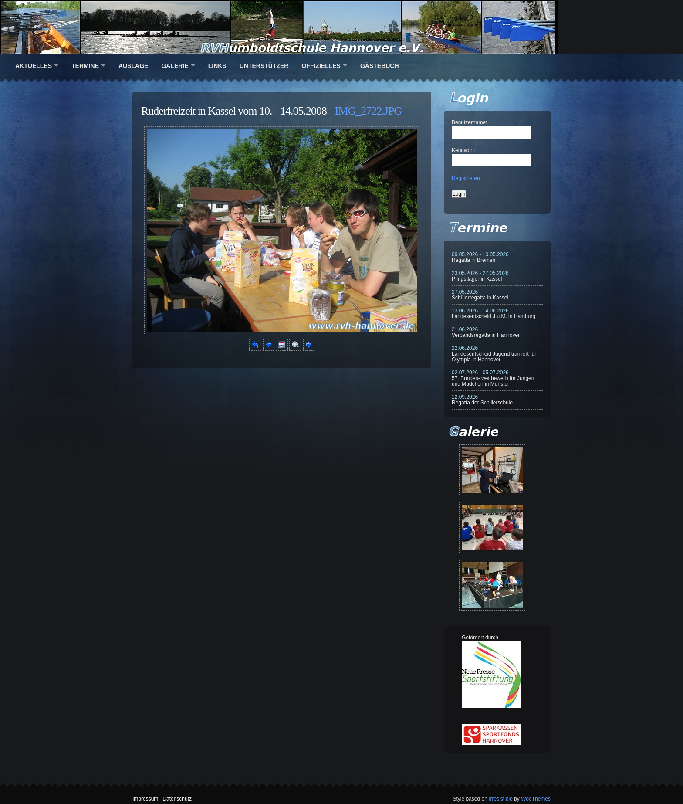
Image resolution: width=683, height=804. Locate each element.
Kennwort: (463, 150)
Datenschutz (177, 799)
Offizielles (320, 65)
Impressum (145, 799)
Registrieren (466, 178)
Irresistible (501, 799)
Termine (85, 65)
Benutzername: (469, 122)
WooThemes (536, 799)
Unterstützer (264, 65)
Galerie (174, 65)
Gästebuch (379, 65)
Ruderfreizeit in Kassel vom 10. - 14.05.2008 (234, 111)
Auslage (133, 65)
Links (217, 65)
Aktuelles (33, 65)
